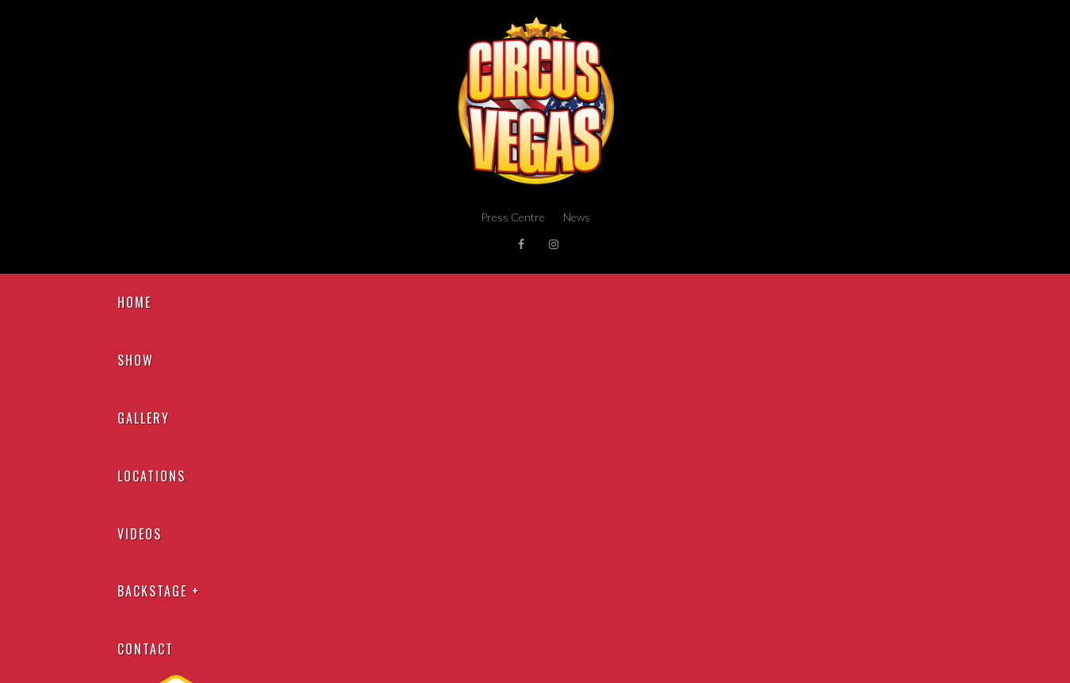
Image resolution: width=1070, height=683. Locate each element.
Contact (145, 648)
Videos (139, 533)
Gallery (143, 418)
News (576, 217)
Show (135, 360)
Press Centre (513, 217)
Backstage (152, 591)
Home (134, 302)
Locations (151, 475)
